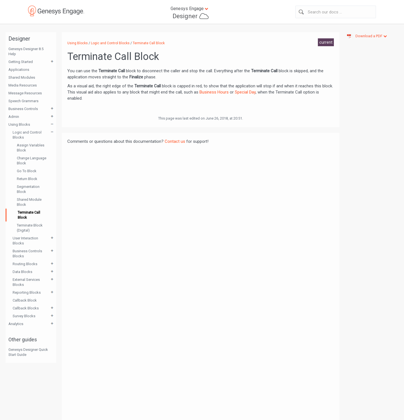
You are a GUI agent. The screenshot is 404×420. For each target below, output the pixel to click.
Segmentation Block (28, 189)
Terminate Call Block (29, 215)
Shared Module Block (29, 202)
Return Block (27, 179)
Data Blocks (22, 272)
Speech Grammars (23, 101)
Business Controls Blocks (27, 253)
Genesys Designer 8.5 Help (25, 51)
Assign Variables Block (30, 147)
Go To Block (26, 171)
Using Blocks (19, 124)
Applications (18, 69)
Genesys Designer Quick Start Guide (28, 352)
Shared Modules (21, 77)
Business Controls (23, 109)
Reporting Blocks (27, 292)
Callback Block (25, 300)
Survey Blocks (24, 316)
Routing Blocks (25, 264)
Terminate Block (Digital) (30, 227)
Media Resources (22, 85)
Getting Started (20, 62)
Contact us (175, 141)
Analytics (15, 324)
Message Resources (25, 93)
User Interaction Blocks (25, 240)
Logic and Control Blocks (27, 134)
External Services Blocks (26, 282)
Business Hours (214, 92)
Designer (185, 16)
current (325, 42)
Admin (13, 117)
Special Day (245, 92)
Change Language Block (31, 160)
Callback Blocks (26, 308)
